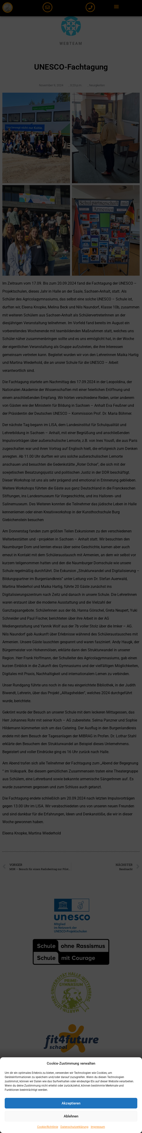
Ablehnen (71, 1116)
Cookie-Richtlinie (47, 1127)
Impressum (98, 1127)
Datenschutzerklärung (74, 1127)
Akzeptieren (71, 1103)
